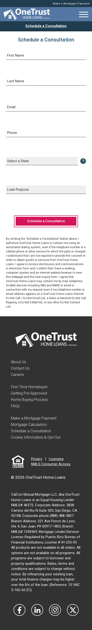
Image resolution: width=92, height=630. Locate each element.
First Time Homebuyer (29, 387)
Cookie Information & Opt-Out (35, 437)
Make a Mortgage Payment (71, 3)
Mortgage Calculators (29, 424)
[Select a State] (42, 161)
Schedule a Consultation (46, 26)
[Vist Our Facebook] (19, 610)
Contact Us (20, 368)
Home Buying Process (29, 399)
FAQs (15, 406)
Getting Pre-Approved (29, 393)
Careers (17, 374)
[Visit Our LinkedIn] (37, 610)
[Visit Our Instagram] (55, 610)
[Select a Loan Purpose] (46, 189)
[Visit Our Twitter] (73, 610)
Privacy (36, 459)
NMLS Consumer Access (50, 464)
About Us (18, 362)
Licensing (56, 459)
